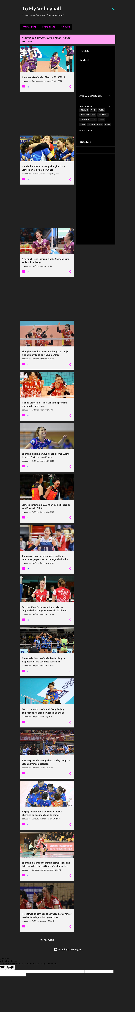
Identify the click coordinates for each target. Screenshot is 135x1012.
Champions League (88, 119)
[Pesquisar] (113, 9)
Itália (107, 124)
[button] (70, 87)
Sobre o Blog (48, 27)
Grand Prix (103, 115)
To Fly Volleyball (41, 8)
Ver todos (27, 41)
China (83, 124)
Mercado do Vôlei (88, 115)
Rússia (101, 110)
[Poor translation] (10, 967)
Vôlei (93, 110)
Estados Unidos (95, 124)
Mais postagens (47, 940)
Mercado (84, 110)
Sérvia (101, 119)
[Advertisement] (47, 113)
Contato (64, 27)
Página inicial (28, 27)
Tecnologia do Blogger (67, 949)
